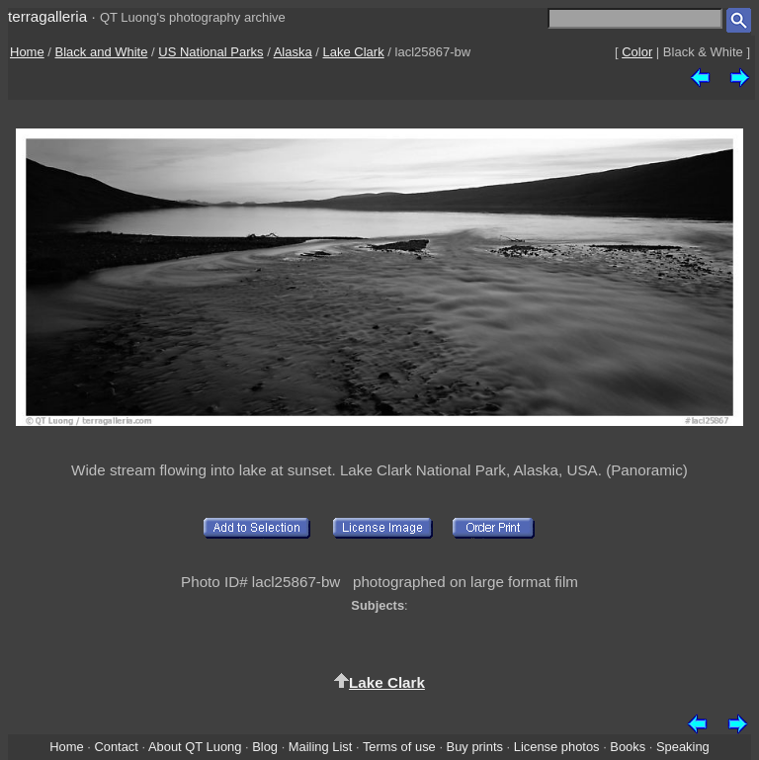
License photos (557, 746)
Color (637, 51)
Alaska (293, 51)
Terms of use (399, 746)
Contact (115, 746)
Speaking (683, 746)
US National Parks (210, 51)
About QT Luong (194, 746)
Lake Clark (353, 51)
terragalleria (47, 16)
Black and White (101, 51)
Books (627, 746)
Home (27, 51)
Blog (265, 746)
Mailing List (321, 746)
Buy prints (475, 746)
